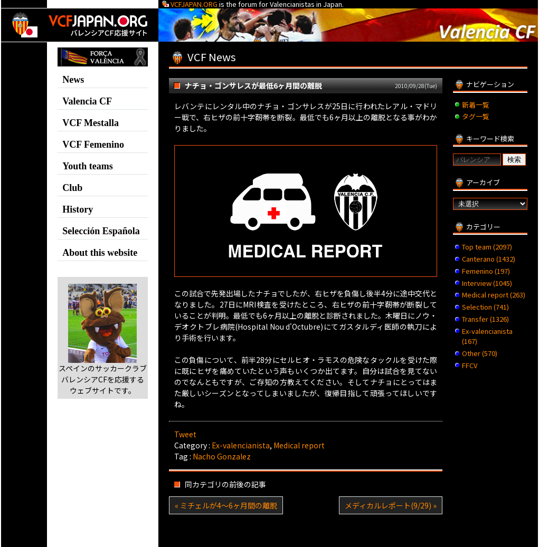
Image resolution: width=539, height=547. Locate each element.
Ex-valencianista (241, 445)
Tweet (185, 434)
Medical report (299, 445)
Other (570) (479, 353)
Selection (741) (485, 307)
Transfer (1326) (485, 319)
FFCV (469, 365)
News (73, 79)
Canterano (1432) (488, 259)
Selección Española (101, 231)
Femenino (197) (486, 271)
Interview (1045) (487, 283)
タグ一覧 (475, 116)
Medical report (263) (493, 295)
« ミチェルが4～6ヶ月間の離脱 (226, 505)
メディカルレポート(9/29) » (391, 505)
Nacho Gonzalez (222, 456)
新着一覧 (475, 105)
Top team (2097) (487, 247)
